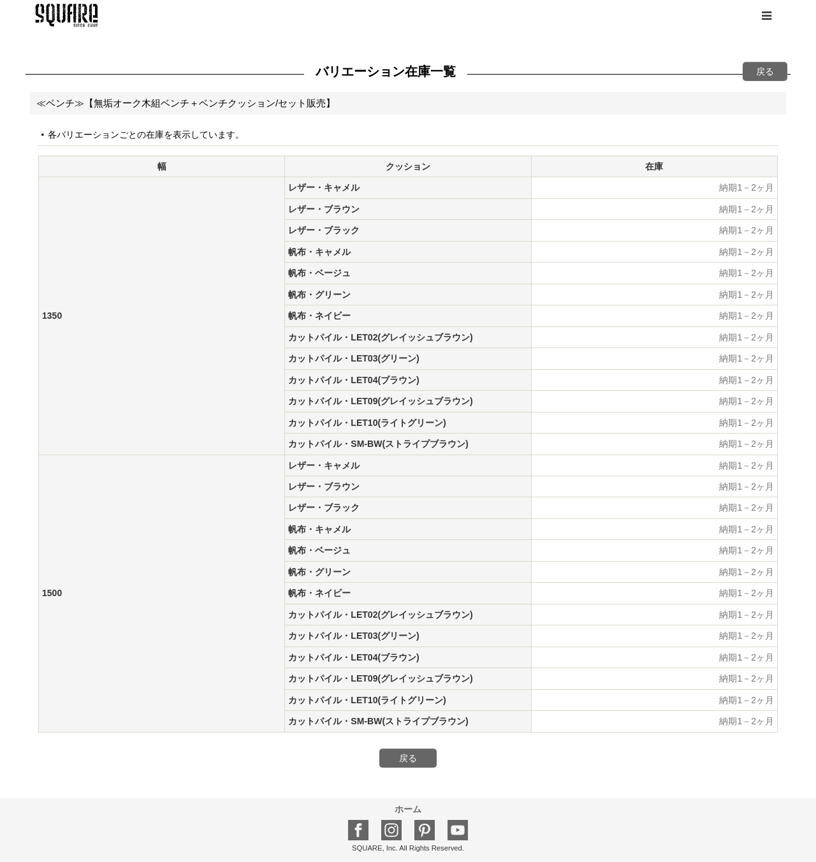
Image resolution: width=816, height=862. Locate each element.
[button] (766, 16)
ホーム (408, 809)
